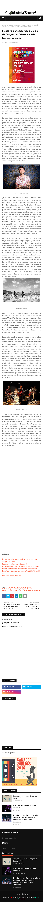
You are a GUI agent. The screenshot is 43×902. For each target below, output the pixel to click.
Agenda (13, 587)
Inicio (4, 25)
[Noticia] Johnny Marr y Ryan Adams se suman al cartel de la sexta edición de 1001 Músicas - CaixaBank (26, 818)
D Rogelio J (24, 589)
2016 (8, 587)
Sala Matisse (11, 25)
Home (18, 894)
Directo (31, 589)
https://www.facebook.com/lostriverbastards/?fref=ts (20, 566)
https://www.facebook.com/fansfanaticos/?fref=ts (19, 569)
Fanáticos (5, 590)
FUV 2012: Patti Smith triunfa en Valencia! (24, 807)
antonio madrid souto (24, 587)
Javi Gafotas (14, 590)
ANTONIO (5, 42)
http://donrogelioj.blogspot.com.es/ (14, 564)
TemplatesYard (19, 897)
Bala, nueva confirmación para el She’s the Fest (25, 797)
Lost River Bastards (24, 590)
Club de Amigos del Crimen (10, 589)
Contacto (25, 894)
